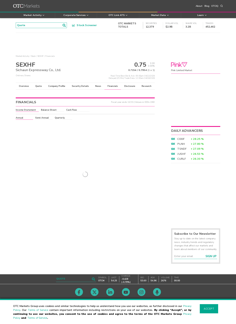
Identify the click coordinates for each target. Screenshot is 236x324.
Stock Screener (84, 25)
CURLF (181, 159)
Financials (113, 86)
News (98, 86)
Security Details (80, 86)
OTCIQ (214, 6)
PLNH (181, 144)
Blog (207, 6)
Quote (38, 86)
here (60, 124)
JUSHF (181, 154)
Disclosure (129, 86)
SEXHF (40, 56)
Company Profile (56, 86)
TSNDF (182, 149)
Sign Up (211, 256)
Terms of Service (38, 310)
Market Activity (22, 56)
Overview (24, 86)
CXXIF (181, 139)
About (199, 6)
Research (146, 86)
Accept (209, 308)
